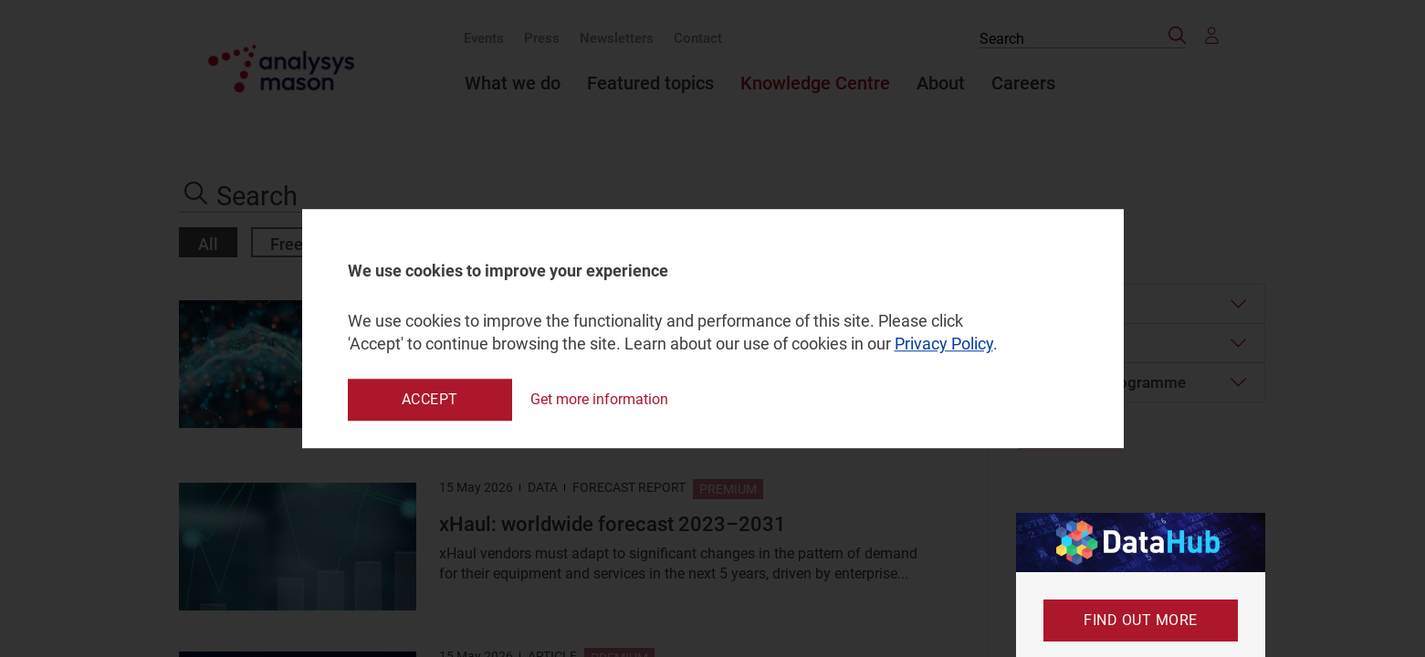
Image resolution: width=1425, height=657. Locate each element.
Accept (430, 399)
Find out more (1141, 620)
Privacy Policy (944, 344)
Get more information (599, 399)
